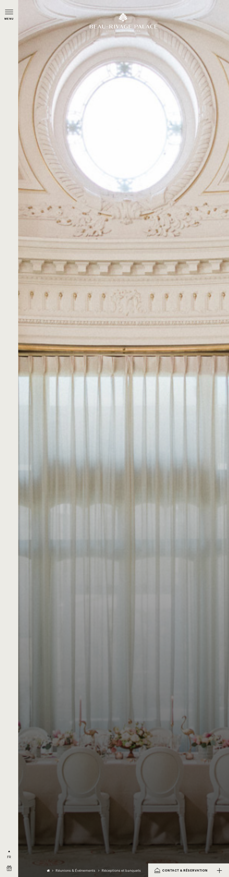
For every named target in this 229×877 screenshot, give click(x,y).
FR (9, 857)
